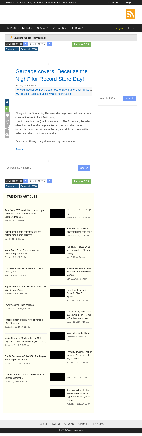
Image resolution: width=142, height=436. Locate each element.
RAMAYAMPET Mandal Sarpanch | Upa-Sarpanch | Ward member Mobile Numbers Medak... (25, 221)
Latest (56, 427)
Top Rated (83, 427)
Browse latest (12, 49)
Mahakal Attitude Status (78, 336)
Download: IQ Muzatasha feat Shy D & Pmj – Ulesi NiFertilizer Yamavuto (79, 318)
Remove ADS (81, 44)
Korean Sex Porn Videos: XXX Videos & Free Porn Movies (79, 279)
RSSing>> (43, 427)
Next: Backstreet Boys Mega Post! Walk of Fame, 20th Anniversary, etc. (57, 97)
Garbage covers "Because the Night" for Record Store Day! (50, 79)
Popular (69, 427)
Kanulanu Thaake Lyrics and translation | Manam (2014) (78, 257)
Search (84, 175)
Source (19, 157)
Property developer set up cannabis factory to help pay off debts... (79, 358)
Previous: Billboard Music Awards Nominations (43, 101)
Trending (98, 427)
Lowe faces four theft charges (19, 312)
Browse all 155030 (29, 49)
